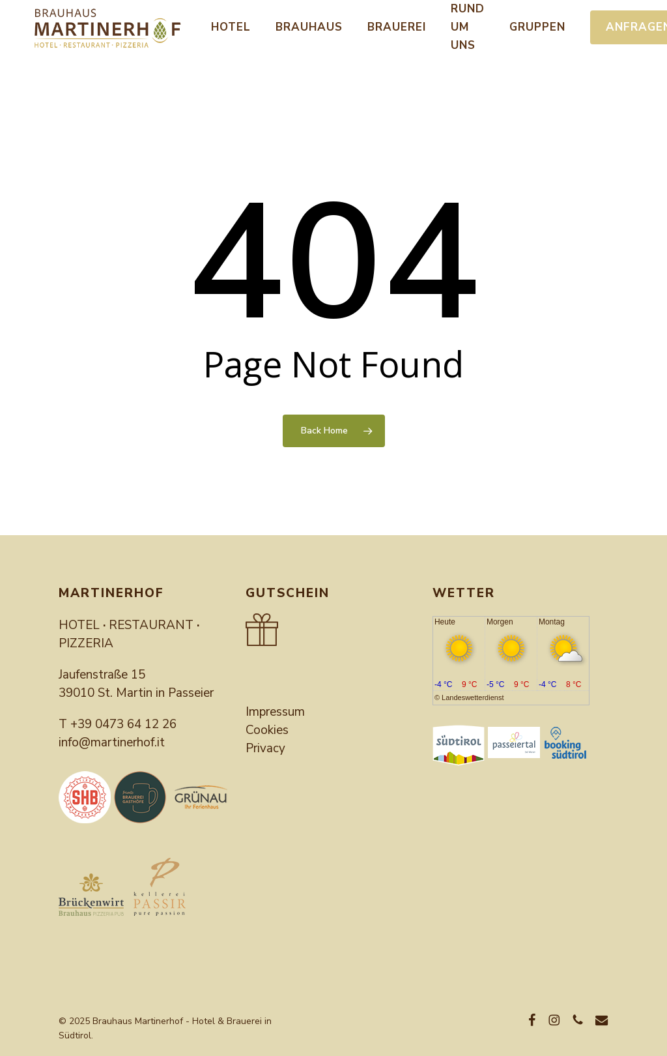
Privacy (265, 748)
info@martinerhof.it (112, 742)
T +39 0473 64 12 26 (118, 724)
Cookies (267, 730)
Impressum (275, 711)
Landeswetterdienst (473, 697)
